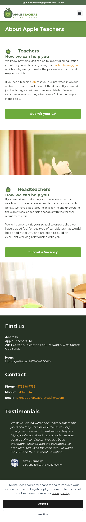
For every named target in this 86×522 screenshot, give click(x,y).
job (34, 82)
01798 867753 (25, 386)
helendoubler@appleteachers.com (39, 397)
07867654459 (26, 392)
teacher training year (66, 65)
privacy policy (61, 493)
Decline (43, 514)
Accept (43, 503)
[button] (80, 13)
